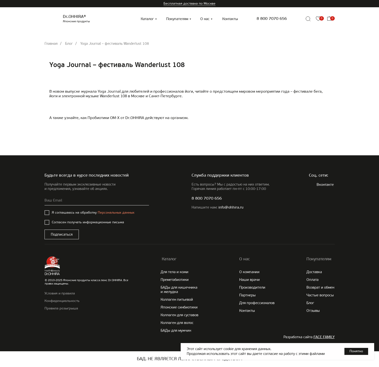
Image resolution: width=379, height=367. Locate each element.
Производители (252, 287)
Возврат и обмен (320, 287)
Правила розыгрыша (61, 308)
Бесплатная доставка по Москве (189, 3)
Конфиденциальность (62, 301)
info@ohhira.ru (230, 208)
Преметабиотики (175, 279)
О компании (249, 272)
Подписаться (62, 234)
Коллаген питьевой (177, 299)
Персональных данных (116, 212)
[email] (97, 200)
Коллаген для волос (177, 323)
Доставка (314, 272)
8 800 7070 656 (272, 19)
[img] (297, 18)
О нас (204, 19)
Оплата (312, 279)
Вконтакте (325, 184)
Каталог (147, 19)
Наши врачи (249, 279)
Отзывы (313, 310)
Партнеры (247, 295)
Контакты (230, 19)
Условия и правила (60, 293)
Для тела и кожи (174, 272)
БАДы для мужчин (176, 330)
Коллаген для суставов (179, 315)
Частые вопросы (320, 295)
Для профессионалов (257, 303)
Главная (51, 43)
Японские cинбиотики (179, 307)
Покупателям (177, 19)
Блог (69, 43)
